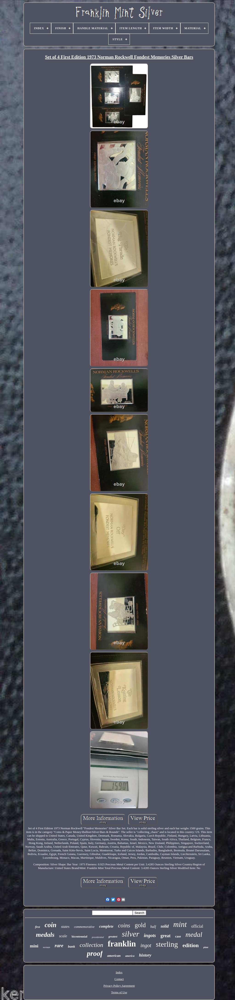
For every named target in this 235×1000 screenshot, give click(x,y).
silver (130, 934)
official (197, 926)
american (113, 955)
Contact (119, 979)
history (145, 955)
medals (45, 934)
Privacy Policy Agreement (119, 985)
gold (140, 925)
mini (34, 945)
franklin (122, 943)
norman (46, 947)
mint (180, 924)
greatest (112, 936)
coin (50, 925)
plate (205, 947)
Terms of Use (119, 992)
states (65, 927)
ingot (145, 945)
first (37, 927)
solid (165, 926)
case (178, 936)
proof (95, 953)
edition (190, 945)
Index (119, 972)
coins (124, 925)
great (165, 935)
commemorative (84, 927)
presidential (98, 937)
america (129, 955)
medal (193, 934)
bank (71, 946)
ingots (150, 935)
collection (91, 945)
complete (106, 926)
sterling (167, 944)
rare (59, 945)
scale (63, 936)
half (153, 927)
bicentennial (79, 936)
